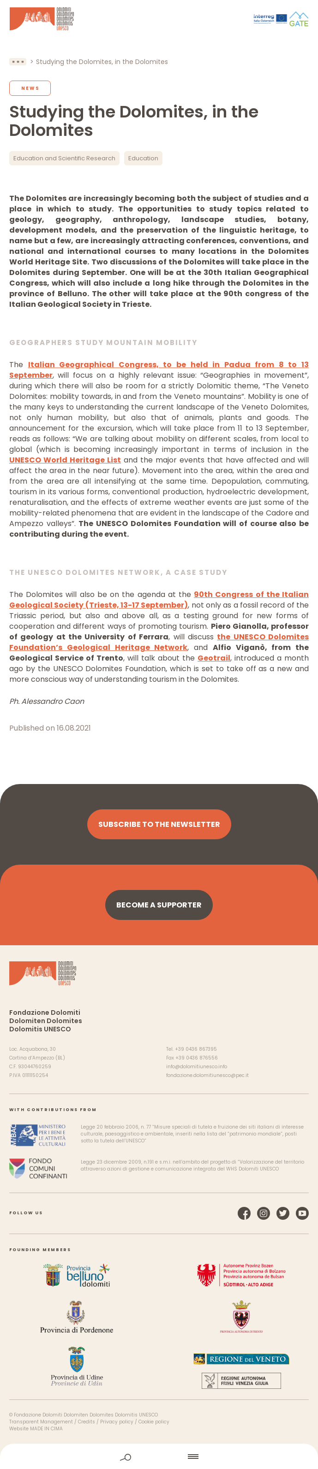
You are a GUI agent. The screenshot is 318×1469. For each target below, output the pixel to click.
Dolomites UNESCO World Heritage (42, 18)
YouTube (302, 1213)
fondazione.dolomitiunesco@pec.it (207, 1075)
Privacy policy (116, 1421)
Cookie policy (153, 1421)
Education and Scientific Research (64, 158)
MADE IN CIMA (46, 1428)
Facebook (244, 1213)
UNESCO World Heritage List (65, 460)
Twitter (282, 1213)
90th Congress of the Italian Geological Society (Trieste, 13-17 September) (159, 599)
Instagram (263, 1213)
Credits (86, 1421)
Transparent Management (41, 1421)
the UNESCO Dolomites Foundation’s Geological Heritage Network (159, 642)
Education (143, 158)
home (160, 1456)
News (30, 88)
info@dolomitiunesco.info (196, 1066)
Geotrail (214, 658)
